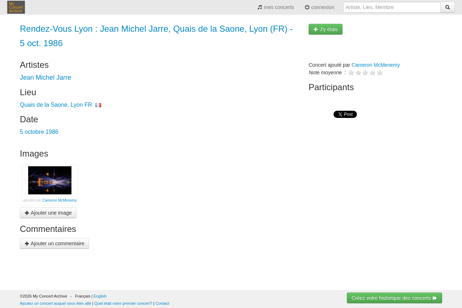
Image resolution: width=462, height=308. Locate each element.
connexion (319, 7)
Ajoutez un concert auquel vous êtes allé (55, 303)
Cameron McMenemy (59, 200)
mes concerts (275, 7)
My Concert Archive (16, 7)
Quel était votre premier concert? (123, 303)
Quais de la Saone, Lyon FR (56, 105)
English (99, 296)
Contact (162, 303)
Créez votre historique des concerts (394, 298)
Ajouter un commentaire (54, 243)
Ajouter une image (48, 213)
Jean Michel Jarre (45, 77)
